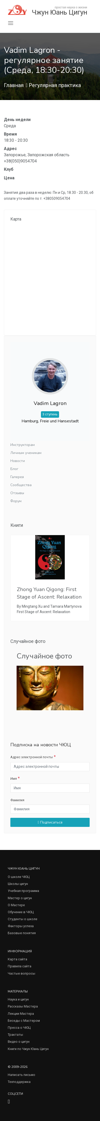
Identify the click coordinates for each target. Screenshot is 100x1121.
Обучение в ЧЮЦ (21, 912)
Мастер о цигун (20, 898)
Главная (14, 85)
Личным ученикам (25, 452)
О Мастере (16, 905)
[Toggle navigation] (10, 23)
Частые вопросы (21, 973)
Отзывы (17, 493)
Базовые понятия (22, 933)
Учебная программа (23, 891)
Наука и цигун (18, 999)
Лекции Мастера (21, 1014)
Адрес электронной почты (31, 757)
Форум (16, 501)
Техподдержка (19, 1082)
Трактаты (15, 1035)
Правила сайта (19, 966)
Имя (13, 779)
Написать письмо (21, 1075)
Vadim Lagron (50, 403)
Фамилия (17, 800)
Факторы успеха (21, 926)
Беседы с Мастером (24, 1021)
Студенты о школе (22, 919)
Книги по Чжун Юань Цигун (28, 1049)
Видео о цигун (19, 1042)
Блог (14, 468)
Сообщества (21, 485)
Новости (17, 460)
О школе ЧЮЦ (19, 877)
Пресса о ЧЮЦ (19, 1028)
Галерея (17, 476)
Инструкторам (22, 444)
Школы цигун (18, 884)
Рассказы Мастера (23, 1006)
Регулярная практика (55, 85)
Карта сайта (17, 959)
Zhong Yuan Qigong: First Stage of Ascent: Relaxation (49, 593)
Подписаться (50, 822)
